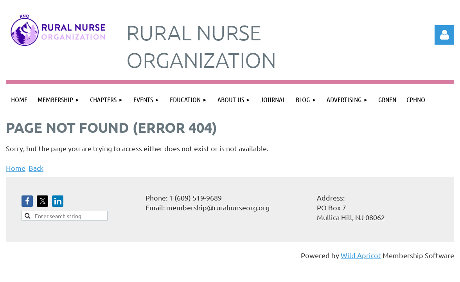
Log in (444, 35)
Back (36, 168)
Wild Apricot (361, 255)
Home (15, 168)
